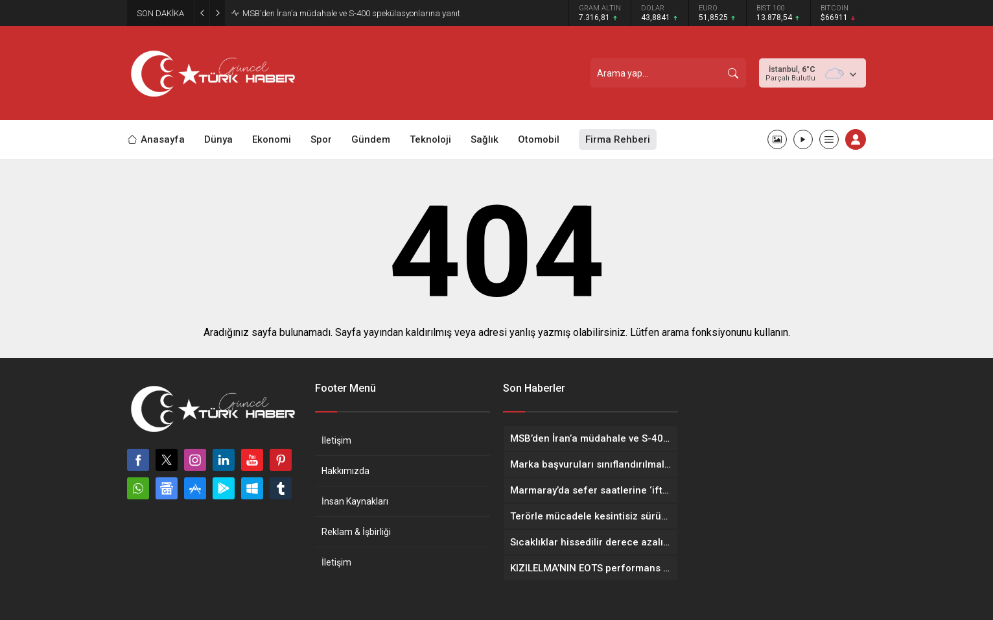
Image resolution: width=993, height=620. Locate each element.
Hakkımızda (345, 471)
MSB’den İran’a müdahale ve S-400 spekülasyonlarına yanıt (351, 13)
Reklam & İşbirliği (356, 532)
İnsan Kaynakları (354, 501)
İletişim (336, 440)
